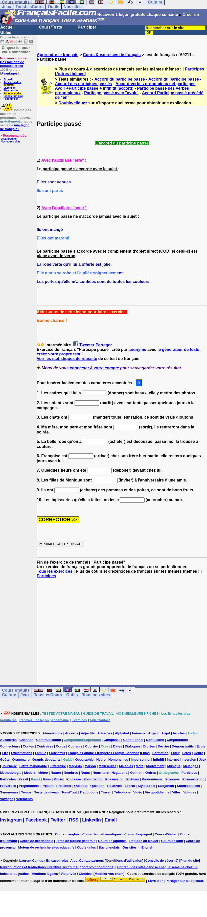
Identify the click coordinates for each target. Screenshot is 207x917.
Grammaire (21, 759)
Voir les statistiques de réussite (67, 358)
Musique (173, 766)
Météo (43, 773)
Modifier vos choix (109, 874)
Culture (9, 695)
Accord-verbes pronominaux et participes (156, 84)
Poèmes (132, 779)
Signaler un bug (13, 96)
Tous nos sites (96, 695)
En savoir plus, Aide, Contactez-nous (75, 860)
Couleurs (75, 746)
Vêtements (24, 799)
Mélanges (190, 766)
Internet (173, 759)
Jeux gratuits (8, 138)
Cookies (85, 874)
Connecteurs (10, 746)
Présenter (64, 786)
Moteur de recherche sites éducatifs (46, 847)
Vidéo (137, 792)
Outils (53, 7)
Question (97, 786)
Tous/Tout (69, 792)
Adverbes (104, 733)
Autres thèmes (70, 73)
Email (111, 820)
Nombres (71, 773)
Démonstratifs (183, 746)
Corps (60, 746)
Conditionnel (133, 740)
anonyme (137, 349)
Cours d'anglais (67, 834)
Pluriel (59, 779)
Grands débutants (46, 759)
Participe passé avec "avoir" (111, 93)
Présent (47, 786)
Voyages (6, 799)
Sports (129, 786)
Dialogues (133, 746)
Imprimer (9, 85)
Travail (106, 792)
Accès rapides (12, 82)
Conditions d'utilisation (124, 860)
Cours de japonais (112, 841)
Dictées (149, 746)
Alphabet (122, 733)
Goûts (5, 759)
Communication (48, 740)
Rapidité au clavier (143, 841)
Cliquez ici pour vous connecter (16, 49)
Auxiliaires (8, 740)
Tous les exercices (54, 571)
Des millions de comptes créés (13, 62)
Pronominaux (152, 779)
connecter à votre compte (94, 368)
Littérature (58, 766)
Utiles (5, 32)
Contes (28, 746)
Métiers (30, 773)
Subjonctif (166, 786)
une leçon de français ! (14, 127)
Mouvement (155, 766)
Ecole (201, 746)
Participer (87, 27)
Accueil (7, 27)
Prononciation (193, 779)
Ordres (150, 773)
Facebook (36, 820)
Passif (23, 779)
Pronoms (172, 779)
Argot (165, 733)
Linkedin (91, 820)
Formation (160, 753)
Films (145, 753)
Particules (8, 779)
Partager (104, 345)
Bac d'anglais (109, 847)
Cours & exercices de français (112, 55)
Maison (90, 766)
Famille (40, 753)
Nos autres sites (10, 141)
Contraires (45, 746)
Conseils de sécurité (161, 860)
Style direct (146, 786)
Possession (114, 779)
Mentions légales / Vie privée (53, 874)
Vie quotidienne (157, 792)
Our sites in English (137, 847)
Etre (5, 753)
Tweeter (86, 345)
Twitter (58, 820)
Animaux (139, 733)
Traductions (89, 792)
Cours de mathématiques (102, 834)
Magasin (75, 766)
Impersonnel (140, 759)
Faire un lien (11, 99)
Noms (85, 773)
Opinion (136, 773)
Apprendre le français (57, 55)
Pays (47, 779)
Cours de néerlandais (36, 841)
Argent (153, 733)
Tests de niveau (46, 792)
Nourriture (101, 773)
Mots (139, 766)
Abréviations (52, 733)
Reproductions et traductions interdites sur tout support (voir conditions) (57, 867)
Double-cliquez (72, 103)
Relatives (114, 786)
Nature (56, 773)
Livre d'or (9, 87)
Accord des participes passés (83, 84)
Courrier (91, 746)
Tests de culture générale (75, 841)
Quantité (81, 786)
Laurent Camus (31, 860)
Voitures (189, 792)
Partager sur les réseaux (185, 881)
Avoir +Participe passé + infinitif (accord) (94, 88)
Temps (26, 792)
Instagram (11, 820)
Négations (119, 773)
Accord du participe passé (119, 79)
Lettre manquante (33, 766)
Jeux (6, 7)
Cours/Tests (50, 27)
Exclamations (21, 753)
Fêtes (186, 753)
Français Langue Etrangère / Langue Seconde (103, 753)
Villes (176, 792)
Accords (71, 733)
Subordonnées (188, 786)
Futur (175, 753)
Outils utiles (86, 847)
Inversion (189, 759)
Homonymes (118, 759)
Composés (112, 740)
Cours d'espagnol (138, 834)
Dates (117, 746)
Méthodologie (10, 773)
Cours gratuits (16, 690)
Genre (198, 753)
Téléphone (122, 792)
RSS (73, 820)
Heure (101, 759)
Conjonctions (177, 740)
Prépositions (29, 786)
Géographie (84, 759)
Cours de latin (172, 841)
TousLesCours (29, 7)
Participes (194, 69)
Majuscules (107, 766)
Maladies (126, 766)
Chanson (26, 740)
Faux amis (57, 753)
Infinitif (158, 759)
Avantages (9, 73)
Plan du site (11, 90)
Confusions (155, 740)
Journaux (9, 766)
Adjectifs (88, 733)
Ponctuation (93, 779)
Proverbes (8, 786)
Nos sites (73, 7)
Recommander (12, 93)
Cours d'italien (166, 834)
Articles (179, 733)
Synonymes (9, 792)
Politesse (73, 779)
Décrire (163, 746)
